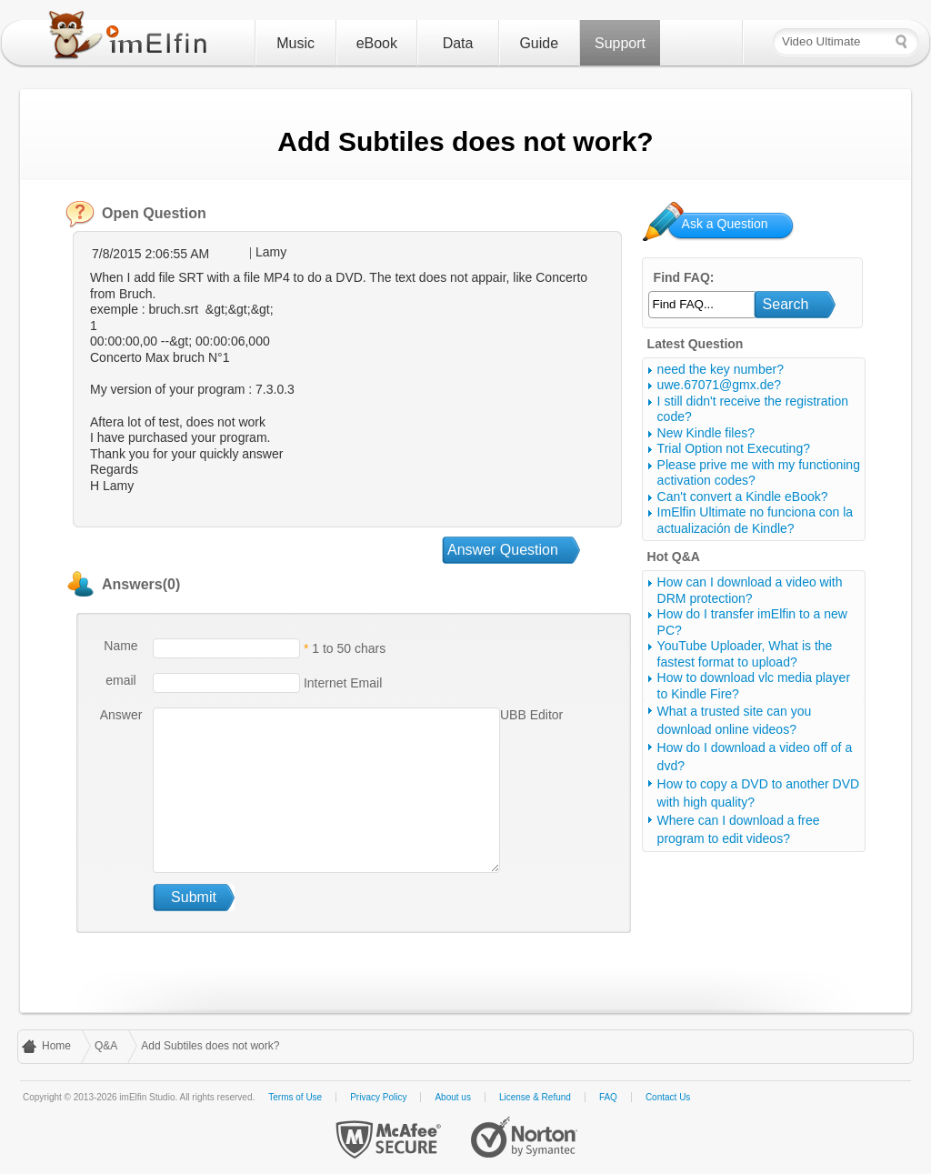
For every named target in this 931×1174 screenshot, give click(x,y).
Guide (538, 43)
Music (295, 43)
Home (56, 1045)
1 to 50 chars (348, 648)
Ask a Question (725, 223)
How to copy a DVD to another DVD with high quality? (758, 793)
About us (452, 1097)
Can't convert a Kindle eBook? (742, 496)
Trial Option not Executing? (733, 448)
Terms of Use (295, 1097)
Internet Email (341, 683)
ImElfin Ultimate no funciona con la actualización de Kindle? (755, 520)
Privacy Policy (378, 1097)
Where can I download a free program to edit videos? (738, 829)
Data (458, 43)
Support (620, 43)
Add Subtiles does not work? (210, 1045)
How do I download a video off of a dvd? (755, 756)
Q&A (106, 1045)
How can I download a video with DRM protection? (750, 590)
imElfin (131, 39)
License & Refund (535, 1097)
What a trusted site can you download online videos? (734, 720)
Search (786, 304)
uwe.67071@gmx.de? (719, 384)
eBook (376, 43)
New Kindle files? (706, 433)
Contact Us (668, 1097)
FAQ (608, 1097)
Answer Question (502, 549)
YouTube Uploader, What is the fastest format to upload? (745, 653)
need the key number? (720, 369)
